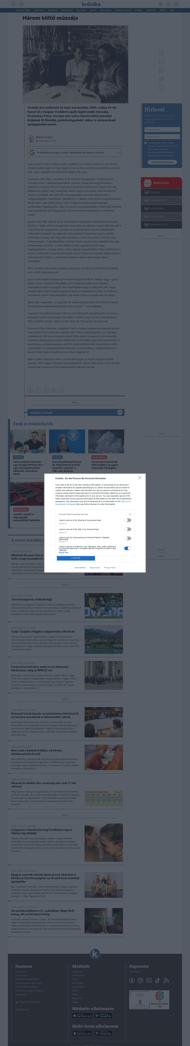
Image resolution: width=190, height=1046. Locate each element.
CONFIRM (76, 558)
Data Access (95, 568)
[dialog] (95, 523)
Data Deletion (80, 568)
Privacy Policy (110, 568)
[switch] (127, 520)
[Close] (140, 478)
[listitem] (95, 514)
